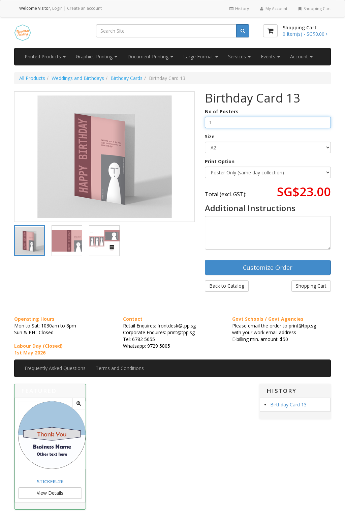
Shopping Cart (314, 8)
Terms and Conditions (120, 368)
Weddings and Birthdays (78, 78)
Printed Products (45, 56)
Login (57, 8)
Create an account (84, 8)
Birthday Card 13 (288, 404)
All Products (32, 78)
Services (239, 56)
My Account (273, 8)
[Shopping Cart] (270, 30)
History (239, 8)
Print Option (219, 161)
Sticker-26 (50, 481)
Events (270, 56)
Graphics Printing (96, 56)
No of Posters (222, 111)
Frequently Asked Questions (55, 368)
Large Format (200, 56)
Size (210, 136)
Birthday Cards (127, 78)
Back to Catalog (226, 286)
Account (301, 56)
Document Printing (150, 56)
